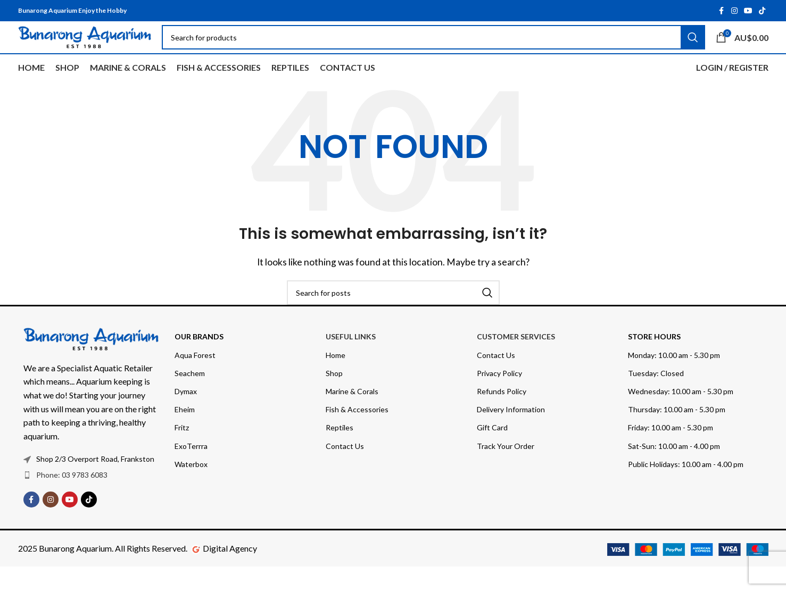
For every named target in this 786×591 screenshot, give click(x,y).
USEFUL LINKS (351, 360)
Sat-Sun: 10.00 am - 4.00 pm (674, 470)
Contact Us (345, 470)
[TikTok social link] (762, 11)
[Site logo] (84, 49)
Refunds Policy (501, 415)
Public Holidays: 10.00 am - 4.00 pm (685, 488)
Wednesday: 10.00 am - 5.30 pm (680, 415)
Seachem (190, 397)
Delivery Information (511, 433)
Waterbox (191, 488)
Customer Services (516, 360)
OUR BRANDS (199, 360)
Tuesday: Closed (656, 397)
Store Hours (654, 360)
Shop (334, 397)
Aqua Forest (195, 379)
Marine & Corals (352, 415)
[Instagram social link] (734, 11)
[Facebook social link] (721, 11)
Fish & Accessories (357, 433)
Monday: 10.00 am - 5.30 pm (674, 379)
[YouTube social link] (748, 11)
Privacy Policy (499, 397)
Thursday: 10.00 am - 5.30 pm (676, 433)
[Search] (393, 317)
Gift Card (492, 451)
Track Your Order (505, 470)
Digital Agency (230, 573)
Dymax (186, 415)
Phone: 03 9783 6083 (71, 499)
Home (335, 379)
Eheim (185, 433)
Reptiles (339, 451)
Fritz (182, 451)
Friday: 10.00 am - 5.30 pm (670, 451)
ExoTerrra (191, 470)
